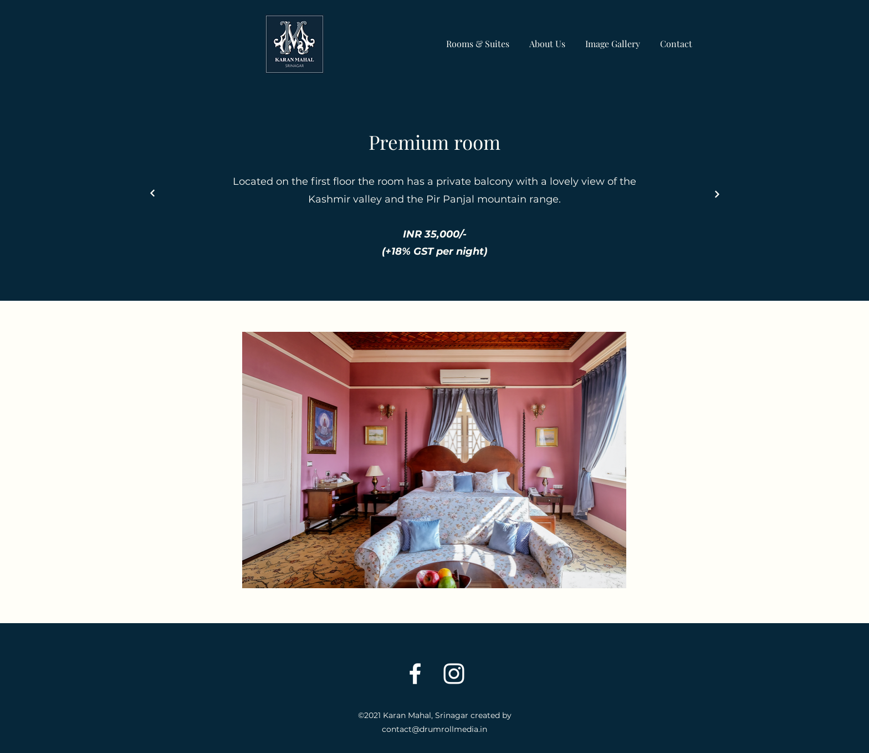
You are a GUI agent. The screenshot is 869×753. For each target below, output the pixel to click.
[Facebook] (415, 674)
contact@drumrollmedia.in (434, 729)
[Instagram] (454, 674)
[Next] (152, 193)
